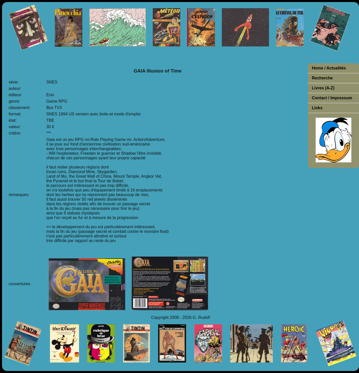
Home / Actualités (329, 68)
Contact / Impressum (332, 98)
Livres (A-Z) (323, 88)
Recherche (322, 78)
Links (317, 108)
